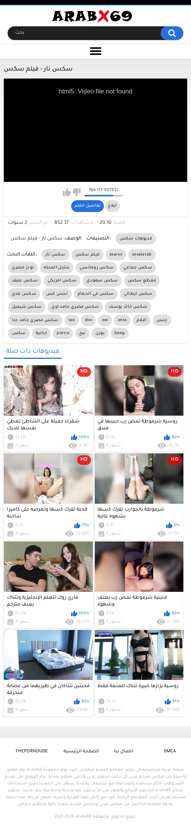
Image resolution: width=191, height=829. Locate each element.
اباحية (41, 333)
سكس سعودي (102, 280)
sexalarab (142, 254)
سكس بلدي (24, 294)
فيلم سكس (87, 254)
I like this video (67, 192)
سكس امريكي (62, 280)
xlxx (88, 320)
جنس (161, 320)
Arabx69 (83, 817)
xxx (105, 320)
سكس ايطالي (138, 294)
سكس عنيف (25, 280)
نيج (82, 333)
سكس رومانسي (96, 267)
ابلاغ (112, 206)
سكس (19, 333)
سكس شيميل (27, 307)
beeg (120, 333)
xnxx (122, 320)
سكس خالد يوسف (128, 307)
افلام (141, 320)
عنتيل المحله (57, 267)
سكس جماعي (137, 267)
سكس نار (55, 254)
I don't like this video (77, 192)
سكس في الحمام (96, 294)
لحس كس (57, 294)
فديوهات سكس (135, 238)
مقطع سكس (142, 280)
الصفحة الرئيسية (81, 751)
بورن (100, 333)
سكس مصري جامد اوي (75, 307)
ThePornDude (31, 751)
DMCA (170, 751)
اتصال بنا (123, 751)
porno (63, 333)
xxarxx (116, 254)
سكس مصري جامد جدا (35, 320)
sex (71, 320)
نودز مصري (23, 267)
